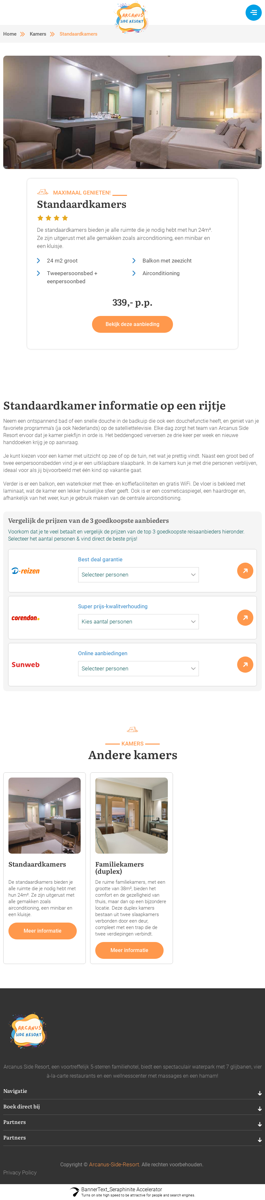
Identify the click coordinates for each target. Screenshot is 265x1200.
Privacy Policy (20, 1172)
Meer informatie (43, 931)
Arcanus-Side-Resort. (114, 1164)
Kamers (38, 34)
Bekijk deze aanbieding (132, 324)
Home (10, 34)
